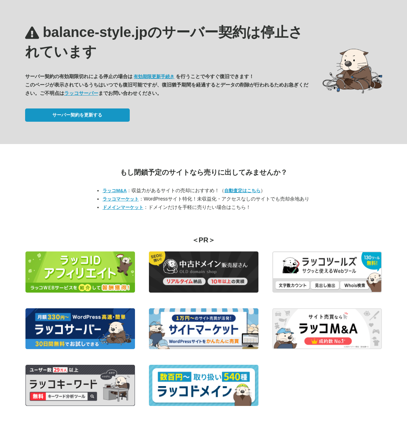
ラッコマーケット (121, 199)
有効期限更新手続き (154, 76)
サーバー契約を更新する (77, 115)
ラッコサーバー (81, 93)
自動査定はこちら (242, 190)
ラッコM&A (115, 190)
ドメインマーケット (123, 207)
